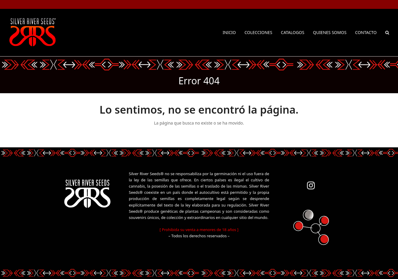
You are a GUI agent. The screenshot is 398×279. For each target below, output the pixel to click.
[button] (387, 32)
